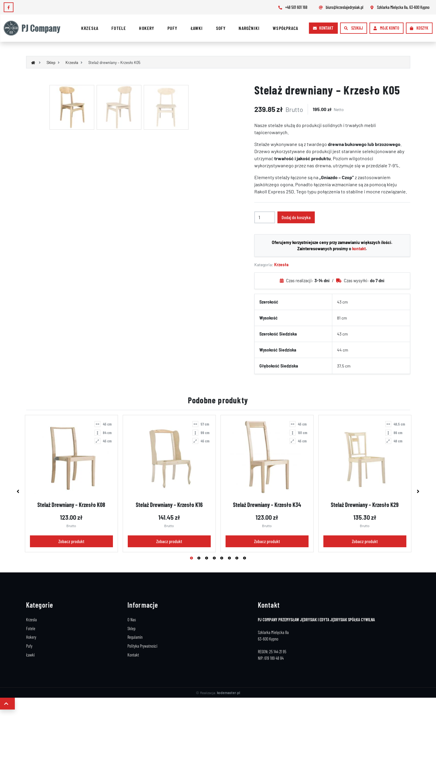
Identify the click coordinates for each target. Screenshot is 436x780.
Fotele (118, 28)
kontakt (359, 248)
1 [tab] (192, 559)
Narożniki (249, 28)
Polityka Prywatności (142, 646)
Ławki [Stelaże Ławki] (30, 654)
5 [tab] (223, 559)
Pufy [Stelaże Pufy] (29, 646)
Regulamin (135, 637)
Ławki (197, 28)
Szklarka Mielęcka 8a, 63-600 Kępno (399, 7)
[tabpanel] (71, 483)
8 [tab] (245, 559)
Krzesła (89, 28)
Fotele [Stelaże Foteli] (30, 628)
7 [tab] (238, 559)
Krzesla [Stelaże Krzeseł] (31, 619)
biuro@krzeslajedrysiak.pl (340, 7)
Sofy (221, 28)
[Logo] (35, 28)
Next (418, 491)
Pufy (172, 28)
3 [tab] (207, 559)
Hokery (146, 28)
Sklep (131, 628)
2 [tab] (200, 559)
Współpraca (285, 28)
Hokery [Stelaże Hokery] (31, 637)
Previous (18, 491)
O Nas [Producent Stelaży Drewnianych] (131, 619)
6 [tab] (230, 559)
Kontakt (133, 654)
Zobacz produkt (71, 541)
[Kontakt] (323, 28)
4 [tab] (215, 559)
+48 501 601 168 (292, 7)
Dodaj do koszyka (296, 217)
